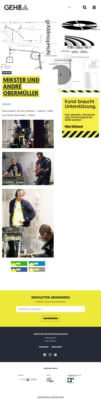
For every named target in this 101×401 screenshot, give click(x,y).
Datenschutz (57, 347)
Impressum (43, 347)
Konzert (7, 72)
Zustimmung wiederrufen (50, 396)
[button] (19, 263)
